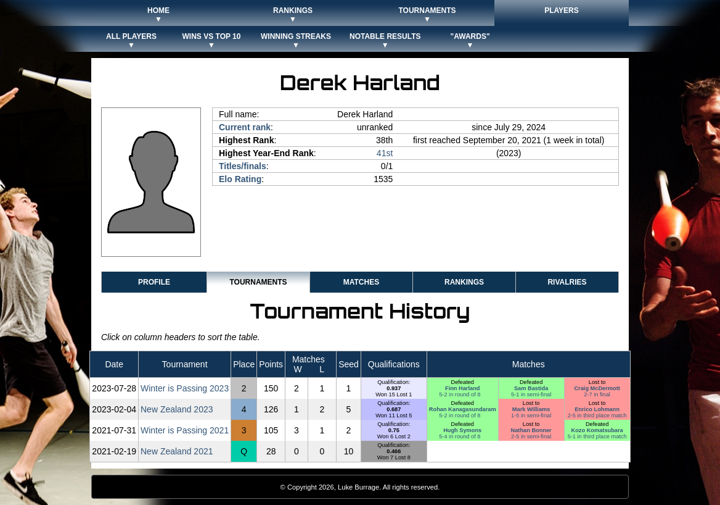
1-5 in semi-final (531, 415)
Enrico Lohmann (597, 409)
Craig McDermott (597, 388)
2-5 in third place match (597, 415)
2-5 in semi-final (531, 436)
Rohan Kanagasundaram (462, 409)
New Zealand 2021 (177, 451)
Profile (154, 282)
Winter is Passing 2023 (185, 388)
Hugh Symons (462, 430)
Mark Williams (531, 409)
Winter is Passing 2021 (185, 430)
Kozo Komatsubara (597, 430)
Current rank (245, 127)
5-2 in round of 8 (459, 394)
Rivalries (566, 282)
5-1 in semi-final (531, 394)
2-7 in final (597, 394)
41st (385, 153)
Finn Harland (462, 388)
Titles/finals (242, 166)
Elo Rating (240, 179)
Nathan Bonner (531, 430)
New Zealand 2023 (177, 409)
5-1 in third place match (597, 436)
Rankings (464, 282)
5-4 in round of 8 (459, 436)
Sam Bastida (531, 388)
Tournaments (258, 282)
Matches (361, 282)
